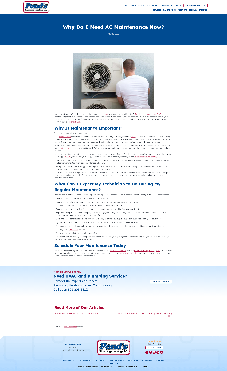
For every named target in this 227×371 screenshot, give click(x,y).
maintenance (103, 114)
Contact (113, 363)
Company (193, 10)
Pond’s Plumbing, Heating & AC (148, 114)
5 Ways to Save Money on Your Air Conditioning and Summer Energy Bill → (144, 314)
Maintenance (169, 10)
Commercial (85, 361)
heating (62, 148)
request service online (129, 253)
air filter (68, 157)
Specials (203, 10)
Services (157, 10)
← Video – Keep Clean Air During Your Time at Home (76, 313)
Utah (133, 136)
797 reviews (157, 344)
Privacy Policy (106, 367)
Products (182, 10)
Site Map (146, 367)
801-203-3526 (149, 5)
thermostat (73, 229)
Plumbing (101, 361)
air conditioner (65, 136)
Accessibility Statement (127, 367)
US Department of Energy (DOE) (147, 157)
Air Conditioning (70, 326)
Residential (69, 361)
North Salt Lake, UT (118, 250)
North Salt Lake (74, 122)
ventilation (70, 148)
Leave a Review (154, 348)
